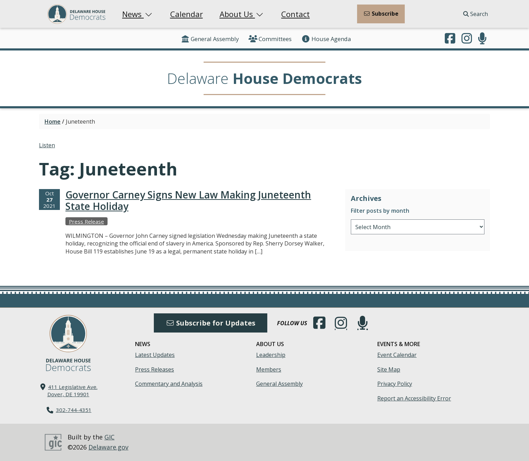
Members (268, 369)
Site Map (388, 369)
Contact (295, 14)
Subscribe (380, 13)
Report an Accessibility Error (414, 398)
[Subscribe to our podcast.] (482, 39)
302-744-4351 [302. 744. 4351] (74, 409)
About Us (242, 14)
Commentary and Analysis (169, 384)
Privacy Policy (394, 384)
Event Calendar (397, 355)
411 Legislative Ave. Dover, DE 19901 (72, 390)
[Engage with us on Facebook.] (450, 39)
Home (53, 121)
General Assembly (210, 39)
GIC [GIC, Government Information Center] (109, 437)
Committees (270, 39)
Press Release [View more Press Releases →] (86, 221)
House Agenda (326, 39)
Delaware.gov (108, 447)
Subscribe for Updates (210, 323)
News (137, 14)
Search (475, 14)
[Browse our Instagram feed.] (466, 39)
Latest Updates (155, 355)
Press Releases (154, 369)
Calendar (186, 14)
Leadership (270, 355)
